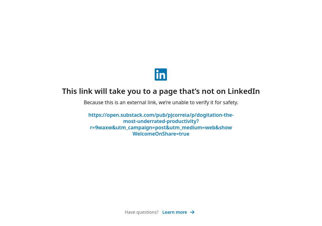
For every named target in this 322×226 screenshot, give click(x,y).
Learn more (178, 212)
